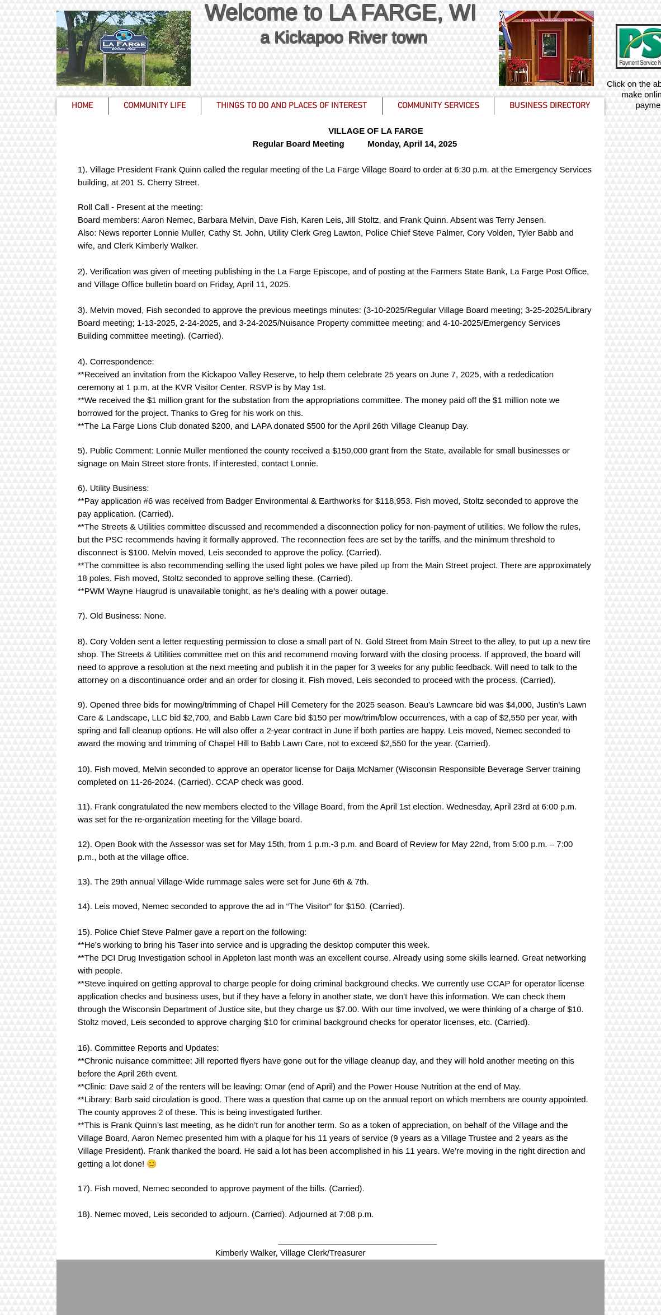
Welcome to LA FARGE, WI (344, 12)
